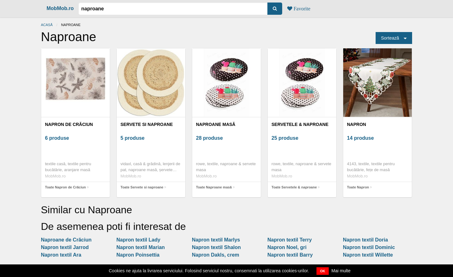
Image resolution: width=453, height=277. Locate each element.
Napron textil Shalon (216, 247)
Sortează (390, 38)
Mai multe (341, 270)
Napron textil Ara (61, 255)
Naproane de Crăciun (66, 239)
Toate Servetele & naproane (294, 187)
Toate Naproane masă (214, 187)
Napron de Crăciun (69, 124)
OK (322, 271)
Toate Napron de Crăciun (65, 187)
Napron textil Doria (365, 239)
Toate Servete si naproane (141, 187)
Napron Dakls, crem (215, 255)
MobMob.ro (60, 8)
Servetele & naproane (299, 124)
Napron (356, 124)
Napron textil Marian (140, 247)
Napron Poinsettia (137, 255)
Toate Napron (358, 187)
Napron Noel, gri (286, 247)
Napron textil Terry (289, 239)
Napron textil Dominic (369, 247)
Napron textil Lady (138, 239)
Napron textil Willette (368, 255)
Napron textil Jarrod (65, 247)
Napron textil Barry (290, 255)
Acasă (47, 25)
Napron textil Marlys (216, 239)
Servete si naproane (146, 124)
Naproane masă (215, 124)
